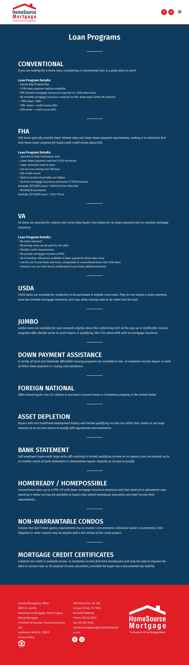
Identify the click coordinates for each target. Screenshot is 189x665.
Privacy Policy (26, 637)
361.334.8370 (89, 617)
